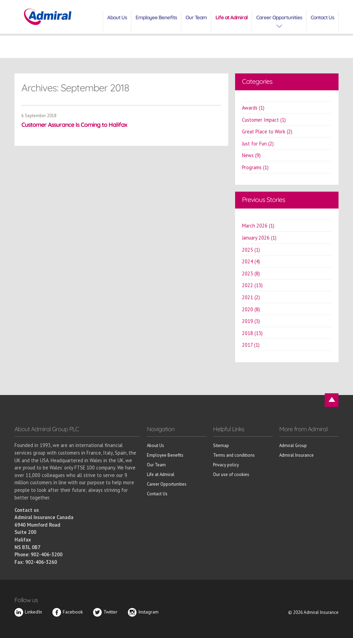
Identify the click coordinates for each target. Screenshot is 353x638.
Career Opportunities (279, 17)
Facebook (67, 612)
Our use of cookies (231, 474)
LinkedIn (28, 612)
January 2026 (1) (259, 237)
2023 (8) (251, 273)
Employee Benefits (156, 17)
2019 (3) (251, 321)
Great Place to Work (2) (267, 131)
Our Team (196, 17)
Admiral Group (293, 445)
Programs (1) (255, 167)
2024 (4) (251, 261)
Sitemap (221, 445)
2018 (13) (252, 333)
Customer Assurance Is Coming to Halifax (74, 124)
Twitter (105, 612)
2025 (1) (251, 249)
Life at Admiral (231, 17)
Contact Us (322, 17)
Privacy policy (226, 465)
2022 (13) (252, 285)
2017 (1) (251, 345)
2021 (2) (251, 297)
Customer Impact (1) (264, 120)
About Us (117, 17)
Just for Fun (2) (258, 143)
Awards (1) (253, 107)
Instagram (143, 612)
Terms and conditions (234, 455)
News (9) (251, 155)
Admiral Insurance (296, 455)
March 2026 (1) (258, 225)
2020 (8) (251, 309)
